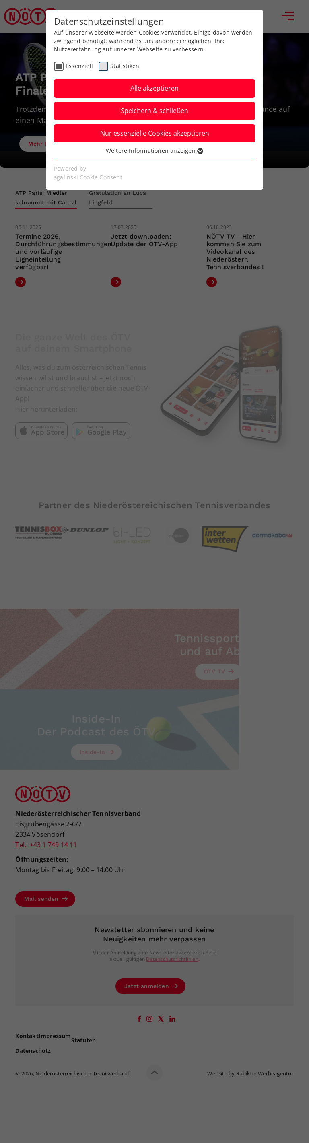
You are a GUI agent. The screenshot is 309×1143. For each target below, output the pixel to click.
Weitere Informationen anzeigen (154, 150)
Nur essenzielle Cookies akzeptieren (154, 133)
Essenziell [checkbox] (79, 66)
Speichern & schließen (154, 110)
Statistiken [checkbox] (124, 66)
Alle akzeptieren (154, 88)
